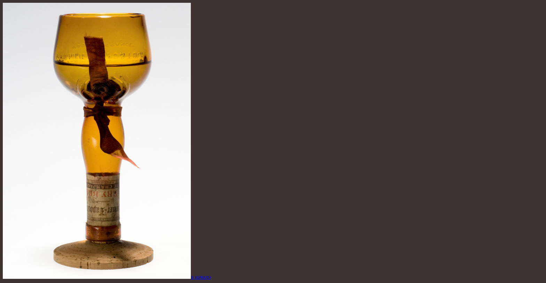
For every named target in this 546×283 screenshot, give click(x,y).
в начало (201, 277)
